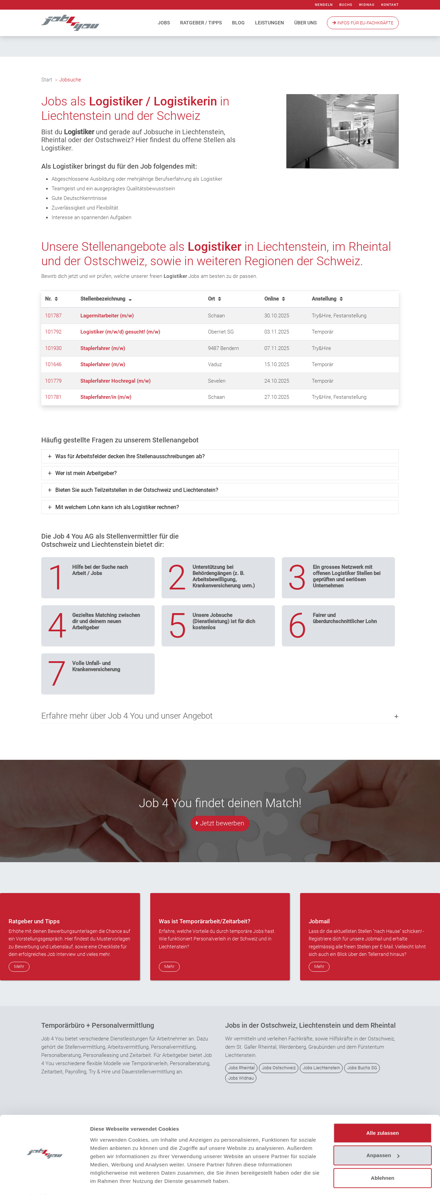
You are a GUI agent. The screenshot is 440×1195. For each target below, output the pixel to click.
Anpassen (382, 1137)
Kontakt (390, 5)
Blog (238, 22)
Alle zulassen (382, 1114)
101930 (53, 348)
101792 (53, 332)
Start (46, 80)
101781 (53, 397)
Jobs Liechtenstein (321, 1068)
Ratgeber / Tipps (201, 22)
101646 (53, 365)
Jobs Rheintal (241, 1068)
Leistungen (269, 22)
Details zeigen (107, 1181)
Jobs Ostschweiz (279, 1068)
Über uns (305, 22)
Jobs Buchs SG (362, 1068)
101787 (53, 316)
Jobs (164, 22)
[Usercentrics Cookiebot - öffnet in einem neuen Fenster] (44, 1181)
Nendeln (324, 5)
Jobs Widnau (241, 1078)
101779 (53, 381)
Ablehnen (382, 1159)
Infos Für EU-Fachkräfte (362, 22)
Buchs (345, 5)
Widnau (367, 5)
